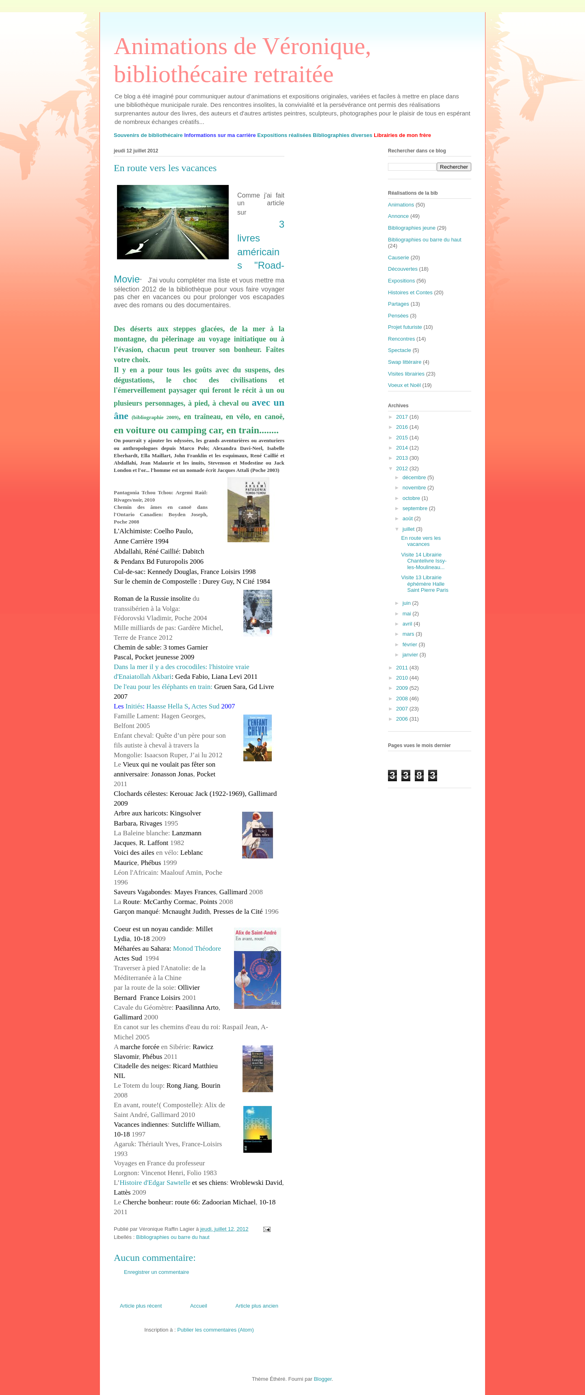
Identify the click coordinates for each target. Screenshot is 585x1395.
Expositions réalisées (284, 135)
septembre (416, 508)
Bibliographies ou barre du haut (173, 1237)
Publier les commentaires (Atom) (215, 1330)
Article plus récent (141, 1306)
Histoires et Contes (410, 292)
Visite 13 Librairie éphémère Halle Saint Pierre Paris (424, 583)
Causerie (398, 257)
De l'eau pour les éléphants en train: (164, 687)
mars (409, 634)
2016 (403, 427)
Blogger (323, 1379)
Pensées (398, 316)
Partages (398, 304)
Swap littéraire (404, 362)
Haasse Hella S (167, 706)
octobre (412, 498)
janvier (411, 655)
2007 (403, 709)
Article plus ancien (257, 1306)
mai (408, 614)
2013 (403, 458)
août (408, 518)
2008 (403, 698)
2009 (403, 688)
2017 (403, 417)
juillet (409, 529)
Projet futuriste (405, 327)
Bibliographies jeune (412, 228)
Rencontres (401, 339)
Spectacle (399, 350)
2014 (403, 448)
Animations (401, 205)
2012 (403, 468)
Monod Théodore (197, 948)
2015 (403, 438)
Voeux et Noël (404, 385)
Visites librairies (406, 374)
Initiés (134, 706)
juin (407, 603)
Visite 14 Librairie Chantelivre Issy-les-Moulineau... (423, 561)
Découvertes (403, 269)
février (411, 644)
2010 (403, 678)
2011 (403, 668)
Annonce (398, 216)
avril (408, 624)
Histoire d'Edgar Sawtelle (155, 1182)
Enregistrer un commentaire (156, 1272)
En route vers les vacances (421, 541)
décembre (415, 477)
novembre (415, 488)
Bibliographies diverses (343, 135)
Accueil (198, 1306)
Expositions (401, 281)
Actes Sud (205, 706)
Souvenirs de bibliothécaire (148, 135)
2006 (403, 719)
